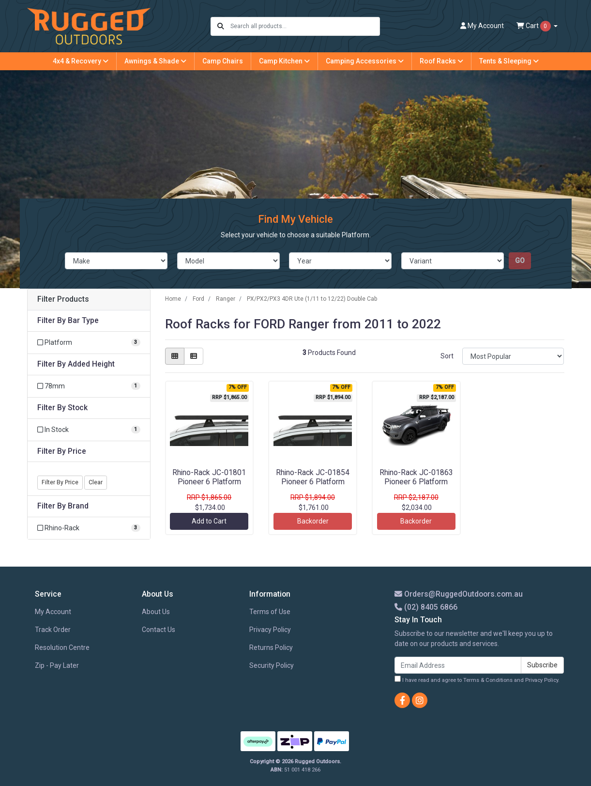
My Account (53, 612)
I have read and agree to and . (477, 679)
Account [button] (482, 26)
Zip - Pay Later (57, 665)
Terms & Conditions (488, 680)
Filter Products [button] (63, 299)
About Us (156, 612)
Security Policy (271, 665)
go (520, 260)
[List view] (193, 356)
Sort (447, 356)
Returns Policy (271, 647)
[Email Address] (457, 665)
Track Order (53, 629)
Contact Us (158, 629)
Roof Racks (441, 61)
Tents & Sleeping (509, 61)
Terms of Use (269, 612)
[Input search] (304, 26)
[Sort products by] (513, 356)
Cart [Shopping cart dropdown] (534, 26)
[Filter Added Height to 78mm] (89, 386)
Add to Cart (209, 521)
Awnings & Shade (155, 61)
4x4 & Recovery (80, 61)
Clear (96, 482)
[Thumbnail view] (174, 356)
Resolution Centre (62, 647)
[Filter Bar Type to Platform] (89, 342)
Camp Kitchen (284, 61)
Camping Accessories (365, 61)
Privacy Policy (270, 629)
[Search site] (220, 26)
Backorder (313, 521)
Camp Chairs (222, 61)
